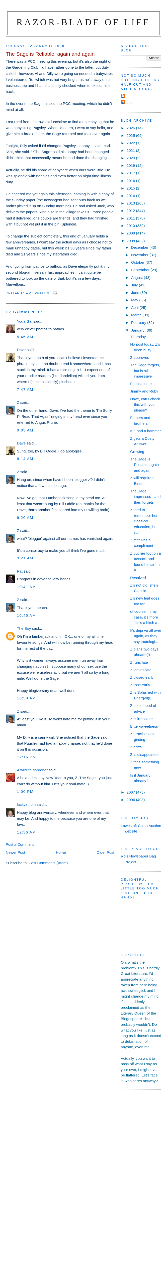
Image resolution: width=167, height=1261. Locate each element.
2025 (131, 135)
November (140, 255)
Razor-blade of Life (83, 22)
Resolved (138, 578)
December (140, 247)
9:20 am (25, 517)
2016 (131, 181)
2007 (131, 792)
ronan (127, 103)
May (135, 300)
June (135, 292)
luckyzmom (26, 804)
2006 (131, 800)
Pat (20, 571)
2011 (131, 218)
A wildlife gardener (32, 770)
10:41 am (26, 587)
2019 (131, 165)
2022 (131, 143)
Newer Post (15, 852)
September (141, 270)
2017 (131, 173)
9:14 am (25, 458)
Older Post (105, 852)
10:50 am (26, 698)
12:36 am (26, 832)
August (137, 277)
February (139, 322)
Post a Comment (20, 844)
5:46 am (25, 337)
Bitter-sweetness (144, 726)
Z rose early (140, 685)
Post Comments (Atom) (48, 863)
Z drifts (136, 747)
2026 (131, 128)
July (135, 285)
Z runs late (139, 662)
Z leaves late (141, 670)
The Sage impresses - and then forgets (145, 496)
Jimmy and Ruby (144, 391)
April (135, 307)
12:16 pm (26, 757)
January (138, 330)
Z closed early (142, 677)
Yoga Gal (24, 321)
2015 (131, 188)
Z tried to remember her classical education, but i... (144, 521)
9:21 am (25, 558)
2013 (131, 203)
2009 (131, 233)
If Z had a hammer (145, 431)
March (137, 315)
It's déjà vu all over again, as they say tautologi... (145, 636)
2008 (131, 241)
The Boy (24, 628)
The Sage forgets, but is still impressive (145, 370)
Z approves (139, 357)
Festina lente (141, 384)
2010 (131, 225)
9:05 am (25, 430)
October (138, 262)
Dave (21, 350)
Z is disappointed (144, 754)
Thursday (138, 337)
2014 (131, 196)
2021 (131, 150)
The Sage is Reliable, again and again (144, 464)
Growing (137, 451)
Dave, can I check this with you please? (145, 404)
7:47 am (25, 389)
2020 (131, 158)
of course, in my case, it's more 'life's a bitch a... (145, 617)
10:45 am (26, 615)
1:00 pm (25, 791)
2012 (131, 211)
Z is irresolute (141, 719)
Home (61, 852)
